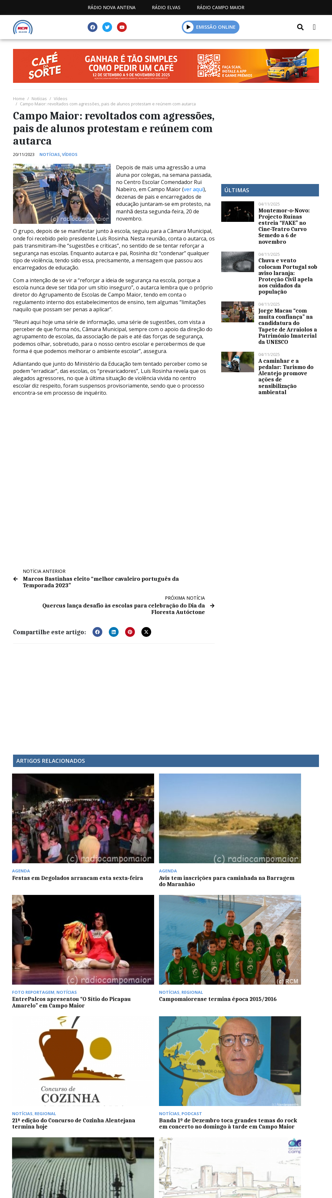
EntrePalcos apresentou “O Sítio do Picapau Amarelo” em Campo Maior (202, 841)
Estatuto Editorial (58, 1163)
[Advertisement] (114, 695)
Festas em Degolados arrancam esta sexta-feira (42, 838)
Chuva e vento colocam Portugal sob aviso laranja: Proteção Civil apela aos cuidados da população (287, 276)
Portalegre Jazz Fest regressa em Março (274, 1018)
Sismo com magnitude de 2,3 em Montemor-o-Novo (203, 923)
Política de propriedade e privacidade (251, 1163)
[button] (97, 631)
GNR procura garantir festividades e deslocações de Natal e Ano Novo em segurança (123, 979)
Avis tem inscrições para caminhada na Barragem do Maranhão (125, 838)
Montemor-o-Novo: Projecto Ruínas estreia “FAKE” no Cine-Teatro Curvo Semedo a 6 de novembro (284, 226)
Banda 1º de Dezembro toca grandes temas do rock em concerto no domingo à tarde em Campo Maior (122, 933)
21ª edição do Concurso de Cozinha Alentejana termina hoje (47, 926)
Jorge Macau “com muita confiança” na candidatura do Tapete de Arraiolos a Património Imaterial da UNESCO (287, 326)
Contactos (170, 1163)
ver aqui (193, 189)
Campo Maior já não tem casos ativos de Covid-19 (46, 1018)
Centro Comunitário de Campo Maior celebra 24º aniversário (203, 1021)
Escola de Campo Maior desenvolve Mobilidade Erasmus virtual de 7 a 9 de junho (279, 930)
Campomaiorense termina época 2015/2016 (281, 835)
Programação (119, 1163)
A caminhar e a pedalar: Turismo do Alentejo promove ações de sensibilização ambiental (285, 376)
